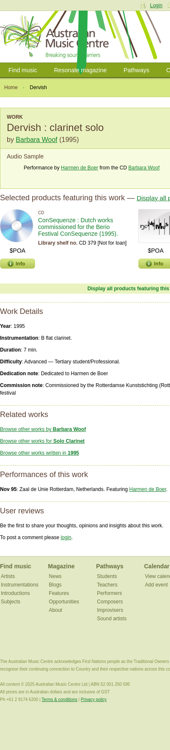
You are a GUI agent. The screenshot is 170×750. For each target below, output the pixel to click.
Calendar (157, 566)
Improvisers (110, 610)
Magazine (61, 566)
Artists (8, 576)
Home (11, 87)
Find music (22, 70)
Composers (110, 602)
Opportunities (64, 602)
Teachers (107, 585)
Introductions (15, 593)
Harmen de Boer (79, 168)
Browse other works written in (39, 453)
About (55, 610)
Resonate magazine (80, 70)
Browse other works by (43, 429)
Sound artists (111, 619)
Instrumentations (19, 585)
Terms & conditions (59, 699)
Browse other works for (42, 441)
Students (107, 576)
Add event (156, 585)
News (55, 576)
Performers (109, 593)
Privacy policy (94, 699)
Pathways (136, 70)
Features (59, 593)
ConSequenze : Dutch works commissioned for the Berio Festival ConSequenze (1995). (78, 227)
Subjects (10, 602)
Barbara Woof (36, 139)
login (65, 537)
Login (156, 5)
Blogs (55, 585)
